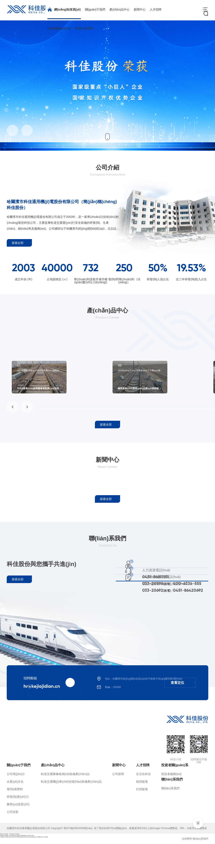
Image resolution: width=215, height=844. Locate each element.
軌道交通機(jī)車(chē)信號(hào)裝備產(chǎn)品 (71, 781)
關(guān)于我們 (18, 765)
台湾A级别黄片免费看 (4, 836)
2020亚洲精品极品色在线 (21, 836)
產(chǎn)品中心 (52, 765)
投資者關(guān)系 (174, 765)
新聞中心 (119, 765)
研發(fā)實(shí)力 (18, 796)
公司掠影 (12, 812)
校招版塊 (142, 781)
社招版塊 (142, 789)
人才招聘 (142, 765)
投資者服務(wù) (171, 774)
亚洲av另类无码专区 (12, 836)
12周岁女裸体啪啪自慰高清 (31, 836)
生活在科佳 (143, 774)
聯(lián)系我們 (172, 779)
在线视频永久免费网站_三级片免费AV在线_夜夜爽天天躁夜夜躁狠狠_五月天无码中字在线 (17, 835)
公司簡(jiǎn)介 (16, 774)
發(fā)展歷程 (15, 789)
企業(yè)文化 (15, 781)
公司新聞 (118, 774)
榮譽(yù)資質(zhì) (18, 804)
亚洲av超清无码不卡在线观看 (42, 836)
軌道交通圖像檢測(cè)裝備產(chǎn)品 (65, 774)
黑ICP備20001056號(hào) (79, 828)
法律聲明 (187, 838)
